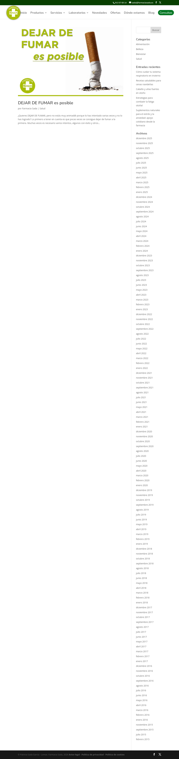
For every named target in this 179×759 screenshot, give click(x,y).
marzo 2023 (142, 299)
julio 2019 (141, 514)
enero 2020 (142, 485)
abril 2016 (141, 705)
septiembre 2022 (145, 328)
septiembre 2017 (145, 622)
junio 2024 (141, 226)
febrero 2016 (143, 714)
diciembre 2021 (144, 372)
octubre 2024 (143, 206)
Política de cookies (114, 754)
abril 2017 (141, 646)
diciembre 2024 (144, 196)
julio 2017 (141, 631)
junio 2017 (141, 636)
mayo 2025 (141, 172)
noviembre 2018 (144, 553)
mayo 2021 (141, 407)
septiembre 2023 (145, 270)
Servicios (56, 13)
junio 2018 (141, 578)
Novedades (99, 13)
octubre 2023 (143, 265)
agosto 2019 (142, 509)
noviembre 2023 (144, 260)
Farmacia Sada (29, 108)
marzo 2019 (142, 534)
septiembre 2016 (145, 680)
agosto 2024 (142, 216)
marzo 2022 (142, 358)
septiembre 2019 (145, 504)
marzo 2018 (142, 592)
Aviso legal (74, 754)
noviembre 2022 (144, 319)
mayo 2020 (141, 465)
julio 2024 (141, 221)
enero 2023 (142, 309)
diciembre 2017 (144, 607)
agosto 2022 (142, 333)
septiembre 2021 (145, 387)
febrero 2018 (143, 597)
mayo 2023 (141, 289)
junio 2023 (141, 284)
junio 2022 (141, 343)
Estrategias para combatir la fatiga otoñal (145, 101)
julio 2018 (141, 573)
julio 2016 (141, 690)
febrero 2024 (143, 245)
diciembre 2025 (144, 138)
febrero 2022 (143, 363)
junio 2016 (141, 695)
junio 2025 (141, 167)
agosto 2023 (142, 275)
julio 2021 (141, 397)
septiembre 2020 (145, 446)
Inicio (23, 13)
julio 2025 (141, 162)
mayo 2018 (141, 582)
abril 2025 (141, 177)
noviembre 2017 (144, 612)
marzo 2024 (142, 240)
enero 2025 (142, 192)
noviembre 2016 (144, 670)
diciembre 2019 (144, 490)
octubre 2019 (143, 499)
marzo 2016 (142, 710)
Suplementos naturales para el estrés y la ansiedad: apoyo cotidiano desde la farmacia (148, 118)
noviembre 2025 (144, 143)
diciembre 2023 (144, 255)
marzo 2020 (142, 475)
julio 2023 (141, 279)
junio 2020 (141, 460)
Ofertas (115, 13)
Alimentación (143, 44)
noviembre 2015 (144, 724)
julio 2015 (141, 734)
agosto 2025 (142, 157)
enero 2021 (142, 426)
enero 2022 (142, 368)
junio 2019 (141, 519)
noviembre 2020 (144, 436)
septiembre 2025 (145, 153)
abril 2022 (141, 353)
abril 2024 (141, 236)
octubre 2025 (143, 148)
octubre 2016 (143, 675)
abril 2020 (141, 470)
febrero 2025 (143, 187)
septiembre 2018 (145, 563)
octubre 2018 (143, 558)
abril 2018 (141, 587)
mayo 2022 (141, 348)
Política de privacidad (92, 754)
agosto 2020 (142, 450)
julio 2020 (141, 455)
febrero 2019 (143, 539)
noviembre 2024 (144, 201)
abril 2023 (141, 294)
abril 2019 (141, 529)
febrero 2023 (143, 304)
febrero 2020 (143, 480)
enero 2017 (142, 661)
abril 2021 (141, 411)
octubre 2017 (143, 617)
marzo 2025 (142, 182)
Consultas (166, 13)
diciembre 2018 (144, 548)
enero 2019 (142, 543)
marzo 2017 (142, 651)
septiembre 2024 (145, 211)
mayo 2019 (141, 524)
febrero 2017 (143, 656)
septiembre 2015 (145, 729)
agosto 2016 (142, 685)
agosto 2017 (142, 626)
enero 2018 (142, 602)
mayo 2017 (141, 641)
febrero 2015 (143, 739)
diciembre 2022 (144, 314)
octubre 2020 (143, 441)
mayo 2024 (141, 231)
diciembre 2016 (144, 665)
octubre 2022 (143, 324)
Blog (151, 13)
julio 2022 (141, 338)
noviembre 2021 (144, 377)
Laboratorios (77, 13)
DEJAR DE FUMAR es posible (45, 103)
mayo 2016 (141, 700)
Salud (42, 108)
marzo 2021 (142, 416)
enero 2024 (142, 250)
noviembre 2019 (144, 495)
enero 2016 (142, 719)
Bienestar (141, 54)
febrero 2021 (143, 421)
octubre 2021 (143, 382)
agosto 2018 (142, 568)
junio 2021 (141, 402)
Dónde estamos (134, 13)
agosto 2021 (142, 392)
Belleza (139, 49)
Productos (37, 13)
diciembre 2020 (144, 431)
